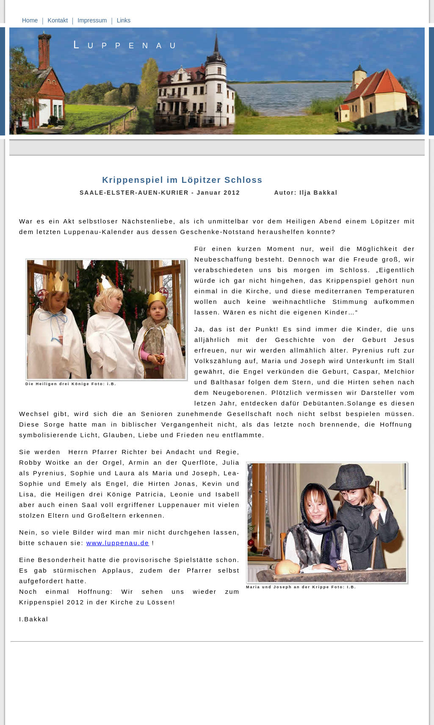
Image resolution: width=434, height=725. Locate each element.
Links (124, 20)
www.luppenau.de (117, 542)
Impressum (92, 20)
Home (30, 20)
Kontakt (58, 20)
